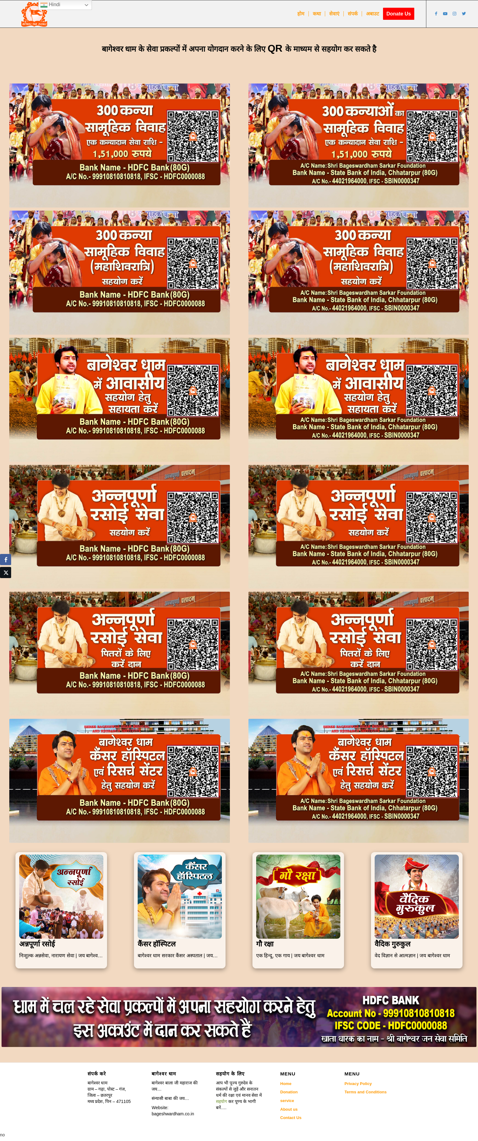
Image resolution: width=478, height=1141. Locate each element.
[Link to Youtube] (445, 13)
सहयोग (221, 1101)
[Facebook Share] (5, 559)
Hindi (50, 5)
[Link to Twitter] (463, 13)
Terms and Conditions (366, 1092)
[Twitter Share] (5, 572)
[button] (239, 1095)
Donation (289, 1092)
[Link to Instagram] (454, 13)
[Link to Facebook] (436, 13)
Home (285, 1083)
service (287, 1100)
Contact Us (291, 1117)
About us (289, 1109)
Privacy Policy (358, 1083)
